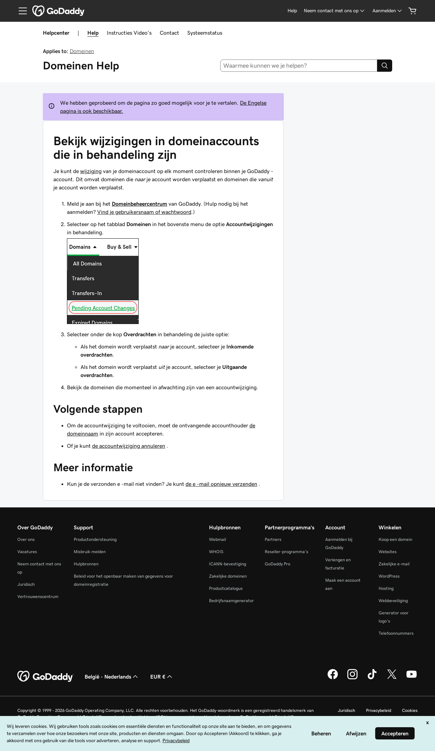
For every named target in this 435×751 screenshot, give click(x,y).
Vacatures (27, 551)
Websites (388, 551)
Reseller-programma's (286, 551)
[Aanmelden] (388, 10)
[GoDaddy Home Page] (45, 676)
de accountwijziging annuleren (128, 445)
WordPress (389, 576)
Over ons (26, 539)
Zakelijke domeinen (228, 576)
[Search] (384, 65)
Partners (273, 539)
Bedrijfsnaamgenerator (231, 600)
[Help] (292, 10)
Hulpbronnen (86, 564)
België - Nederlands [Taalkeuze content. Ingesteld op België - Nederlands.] (112, 676)
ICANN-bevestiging (227, 564)
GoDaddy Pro (277, 564)
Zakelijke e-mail (394, 564)
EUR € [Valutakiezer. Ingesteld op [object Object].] (162, 676)
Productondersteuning (95, 539)
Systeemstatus (204, 32)
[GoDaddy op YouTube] (411, 678)
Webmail (217, 539)
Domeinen (82, 51)
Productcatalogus (226, 588)
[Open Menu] (20, 11)
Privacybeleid (378, 710)
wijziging (91, 171)
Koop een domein (395, 539)
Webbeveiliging (393, 600)
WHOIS (216, 551)
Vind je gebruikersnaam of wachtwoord (144, 212)
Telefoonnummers (396, 633)
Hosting (386, 588)
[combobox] (299, 66)
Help (93, 32)
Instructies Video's (129, 32)
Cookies (410, 710)
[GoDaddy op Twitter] (392, 678)
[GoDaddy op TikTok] (372, 678)
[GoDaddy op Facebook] (333, 678)
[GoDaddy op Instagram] (352, 678)
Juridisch (26, 584)
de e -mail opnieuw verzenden (221, 484)
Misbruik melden (90, 551)
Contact (169, 32)
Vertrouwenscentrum (37, 596)
